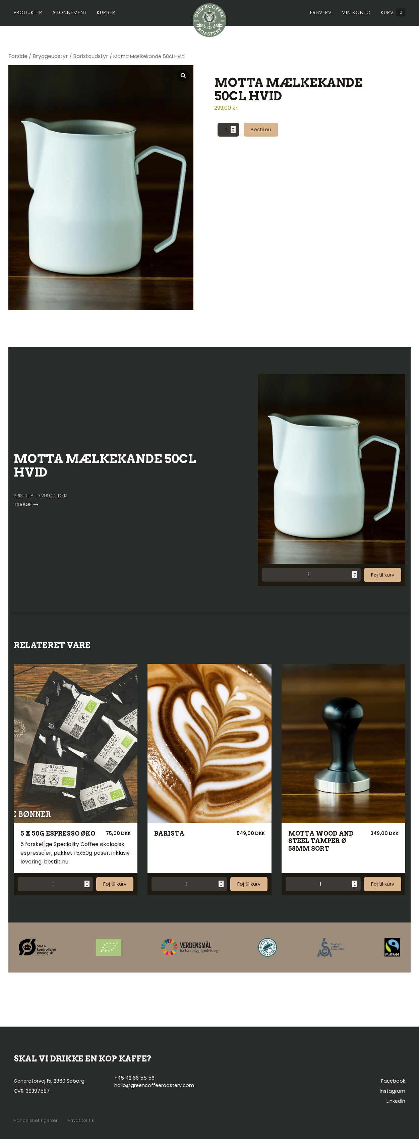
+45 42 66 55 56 (134, 1078)
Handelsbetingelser (36, 1120)
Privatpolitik (81, 1120)
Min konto (356, 12)
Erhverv (321, 12)
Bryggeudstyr (50, 56)
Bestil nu (261, 129)
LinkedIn (395, 1101)
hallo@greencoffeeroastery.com (154, 1085)
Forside (17, 56)
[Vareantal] (228, 130)
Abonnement (69, 12)
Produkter (28, 12)
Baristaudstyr (90, 56)
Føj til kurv (382, 575)
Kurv (393, 12)
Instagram (392, 1091)
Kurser (106, 12)
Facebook (393, 1081)
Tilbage (26, 504)
